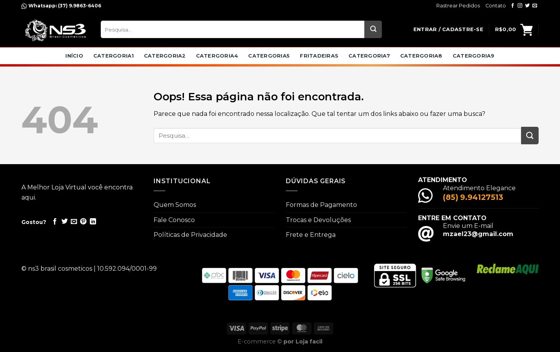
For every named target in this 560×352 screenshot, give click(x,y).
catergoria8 (421, 56)
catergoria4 (217, 56)
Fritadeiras (319, 56)
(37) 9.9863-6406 (79, 6)
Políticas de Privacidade (190, 234)
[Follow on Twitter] (527, 6)
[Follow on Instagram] (520, 6)
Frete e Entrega (311, 234)
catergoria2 (165, 56)
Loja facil (309, 341)
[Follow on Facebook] (512, 6)
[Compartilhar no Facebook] (55, 221)
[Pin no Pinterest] (83, 221)
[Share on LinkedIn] (93, 221)
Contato (495, 6)
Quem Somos (175, 204)
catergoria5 (269, 56)
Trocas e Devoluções (318, 220)
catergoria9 (474, 56)
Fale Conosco (174, 220)
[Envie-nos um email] (534, 6)
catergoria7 (369, 56)
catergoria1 (113, 56)
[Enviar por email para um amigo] (74, 221)
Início (74, 56)
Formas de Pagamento (321, 204)
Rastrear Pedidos (458, 6)
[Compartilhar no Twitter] (64, 221)
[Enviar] (373, 29)
